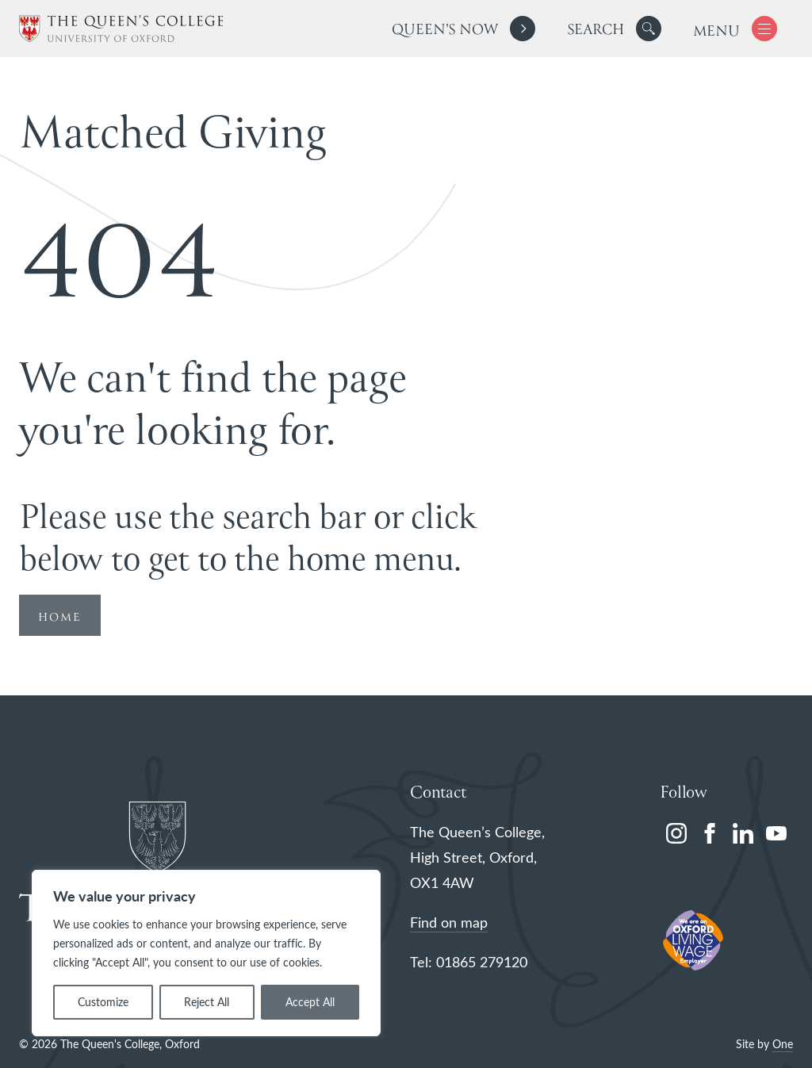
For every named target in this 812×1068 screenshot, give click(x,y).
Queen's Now (444, 30)
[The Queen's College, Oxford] (121, 29)
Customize (103, 1001)
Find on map (449, 922)
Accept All (310, 1001)
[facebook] (709, 833)
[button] (648, 28)
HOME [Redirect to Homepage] (60, 617)
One (782, 1043)
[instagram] (676, 833)
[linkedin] (743, 833)
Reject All (206, 1001)
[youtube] (776, 833)
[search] (614, 28)
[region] (206, 953)
